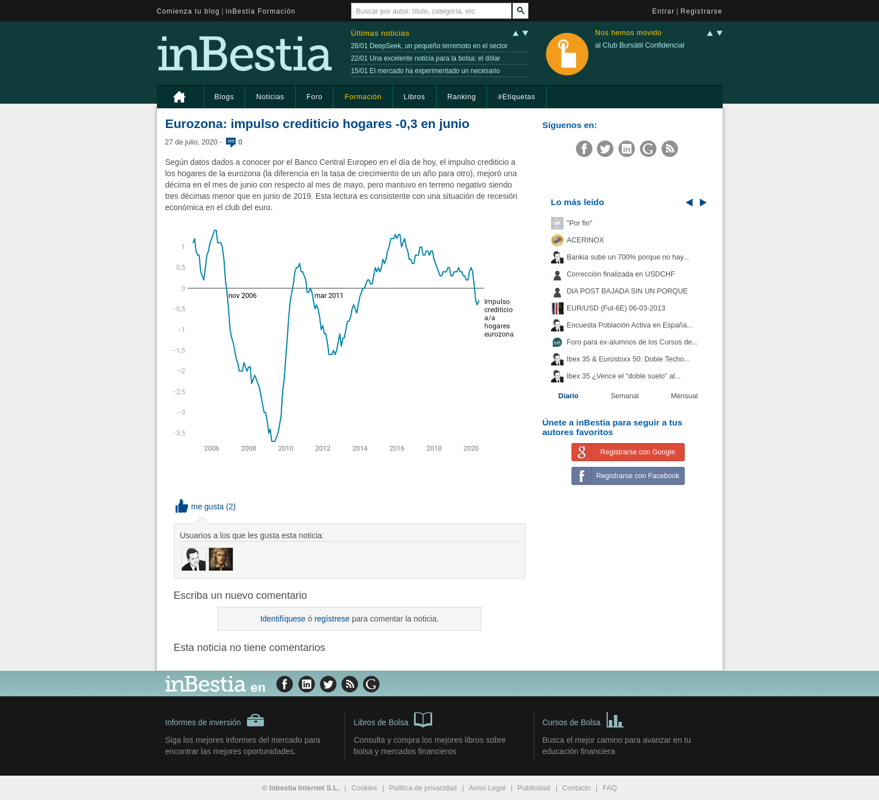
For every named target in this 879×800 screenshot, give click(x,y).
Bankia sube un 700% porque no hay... (628, 257)
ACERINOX (585, 240)
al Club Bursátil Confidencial (640, 45)
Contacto (576, 788)
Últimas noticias (380, 33)
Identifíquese (282, 618)
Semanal (625, 396)
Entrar (663, 11)
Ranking (461, 97)
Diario (568, 396)
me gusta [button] (200, 506)
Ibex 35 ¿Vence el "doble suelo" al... (624, 376)
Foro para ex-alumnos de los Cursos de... (632, 342)
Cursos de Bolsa (584, 718)
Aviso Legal (487, 788)
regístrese (331, 618)
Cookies (364, 788)
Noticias (270, 97)
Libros (414, 97)
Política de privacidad (423, 788)
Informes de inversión (215, 720)
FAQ (610, 788)
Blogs (224, 97)
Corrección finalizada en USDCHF (621, 274)
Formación (362, 97)
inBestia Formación (261, 11)
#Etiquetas (516, 97)
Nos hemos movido (628, 33)
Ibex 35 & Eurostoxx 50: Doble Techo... (628, 359)
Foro (314, 97)
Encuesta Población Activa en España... (630, 325)
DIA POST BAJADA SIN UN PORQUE (627, 291)
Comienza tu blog (188, 11)
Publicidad (534, 788)
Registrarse (702, 11)
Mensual (684, 396)
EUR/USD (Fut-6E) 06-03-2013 (616, 308)
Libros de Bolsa (393, 718)
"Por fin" (579, 223)
